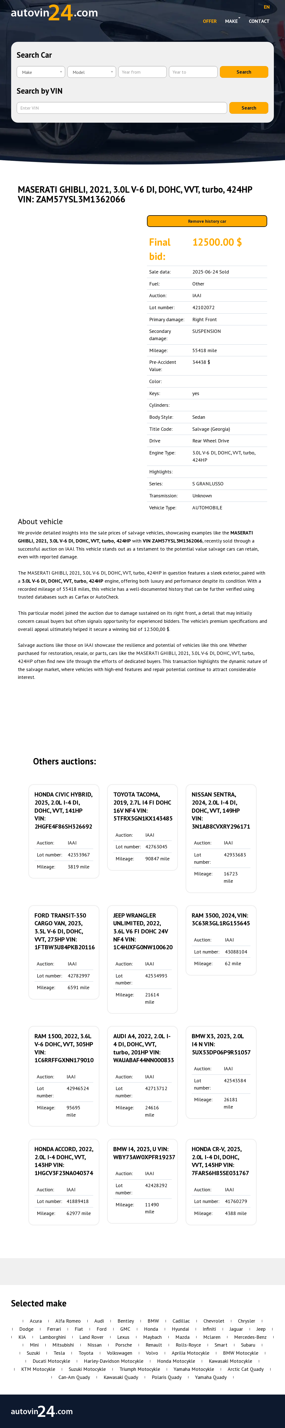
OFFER (210, 21)
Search (244, 72)
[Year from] (142, 72)
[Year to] (193, 72)
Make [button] (232, 20)
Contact (259, 21)
